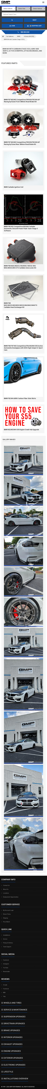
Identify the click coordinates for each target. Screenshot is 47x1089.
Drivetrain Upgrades (13, 1023)
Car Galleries (10, 36)
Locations (5, 893)
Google (4, 985)
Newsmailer (5, 971)
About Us (4, 889)
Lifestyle (7, 1072)
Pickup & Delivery (7, 943)
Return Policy (6, 914)
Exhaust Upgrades (11, 1044)
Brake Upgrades (10, 1030)
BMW (18, 36)
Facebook (5, 960)
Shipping (4, 918)
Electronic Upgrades (13, 1065)
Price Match (5, 922)
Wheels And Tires (11, 1003)
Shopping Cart (34, 26)
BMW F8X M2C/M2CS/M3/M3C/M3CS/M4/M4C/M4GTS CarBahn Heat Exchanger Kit (20, 305)
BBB (3, 992)
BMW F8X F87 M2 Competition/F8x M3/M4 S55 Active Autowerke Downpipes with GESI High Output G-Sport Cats (23, 348)
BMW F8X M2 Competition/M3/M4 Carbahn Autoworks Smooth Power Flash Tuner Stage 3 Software (21, 229)
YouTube (4, 968)
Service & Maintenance (14, 1010)
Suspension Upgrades (13, 1017)
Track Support (6, 946)
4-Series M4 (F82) (29, 36)
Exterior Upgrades (12, 1058)
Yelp (3, 996)
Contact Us (5, 885)
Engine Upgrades (11, 1051)
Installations (5, 935)
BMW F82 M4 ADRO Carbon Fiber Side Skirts (20, 398)
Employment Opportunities (9, 897)
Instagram (5, 964)
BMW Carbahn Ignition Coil (13, 187)
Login (12, 25)
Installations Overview (14, 1079)
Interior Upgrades (11, 1037)
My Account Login (7, 910)
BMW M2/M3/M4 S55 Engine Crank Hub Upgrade (21, 430)
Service (4, 939)
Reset (35, 20)
